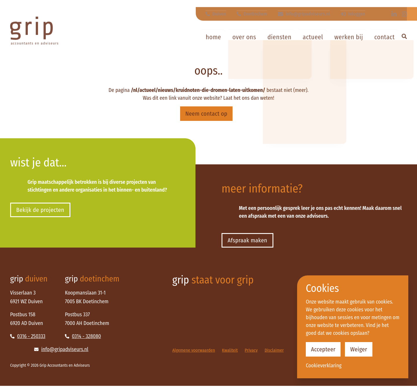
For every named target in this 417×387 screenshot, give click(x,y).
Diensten (279, 36)
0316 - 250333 (27, 337)
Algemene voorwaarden (194, 351)
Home (213, 36)
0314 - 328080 (83, 337)
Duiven (219, 8)
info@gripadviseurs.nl (305, 8)
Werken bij (348, 36)
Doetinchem (254, 8)
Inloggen (353, 8)
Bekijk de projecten (42, 211)
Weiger (361, 349)
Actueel (313, 36)
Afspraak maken (249, 241)
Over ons (244, 36)
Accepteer (324, 349)
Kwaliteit (232, 351)
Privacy (253, 351)
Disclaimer (278, 351)
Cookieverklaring (323, 365)
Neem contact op (206, 114)
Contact (384, 36)
